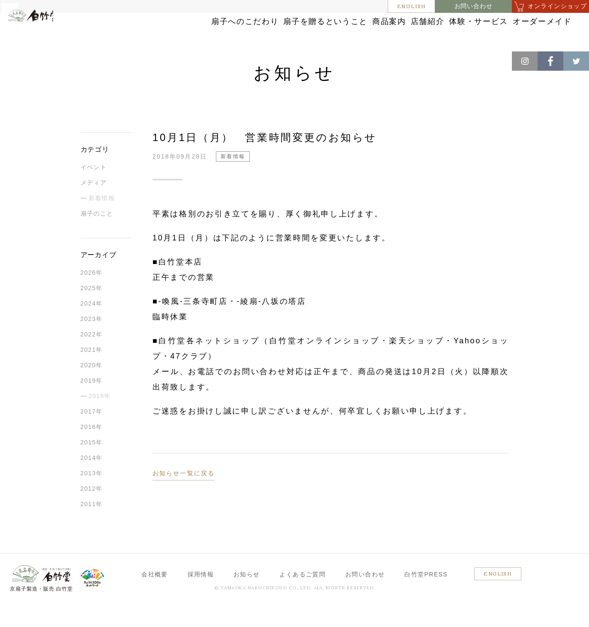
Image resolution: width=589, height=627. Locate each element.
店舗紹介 (373, 31)
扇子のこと (97, 235)
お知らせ (52, 60)
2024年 (92, 325)
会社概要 (154, 596)
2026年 (92, 294)
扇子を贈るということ (235, 31)
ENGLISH (411, 6)
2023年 (92, 340)
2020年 (92, 387)
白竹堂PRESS (426, 596)
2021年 (92, 371)
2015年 (92, 464)
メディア (94, 204)
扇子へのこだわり (140, 31)
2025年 (92, 309)
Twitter (576, 61)
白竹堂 (46, 35)
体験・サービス (442, 31)
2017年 (92, 433)
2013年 (92, 495)
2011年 (92, 525)
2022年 (92, 356)
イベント (94, 189)
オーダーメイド (521, 31)
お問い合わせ (473, 6)
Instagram (525, 61)
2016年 (92, 448)
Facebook (550, 61)
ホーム (21, 60)
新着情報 (86, 60)
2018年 (100, 417)
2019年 (92, 402)
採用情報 (201, 596)
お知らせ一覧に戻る (183, 495)
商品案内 (314, 31)
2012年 (92, 510)
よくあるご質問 (302, 596)
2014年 (92, 479)
